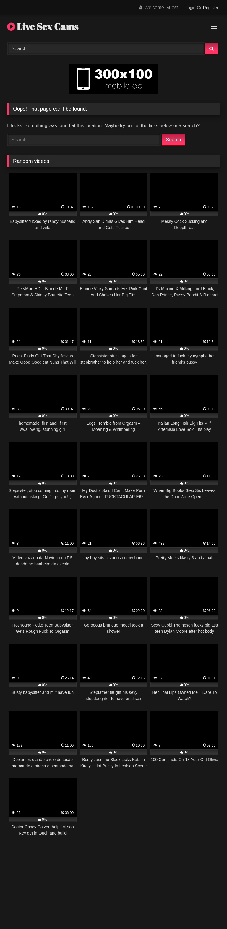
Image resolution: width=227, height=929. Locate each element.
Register (210, 7)
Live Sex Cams (42, 26)
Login (190, 7)
